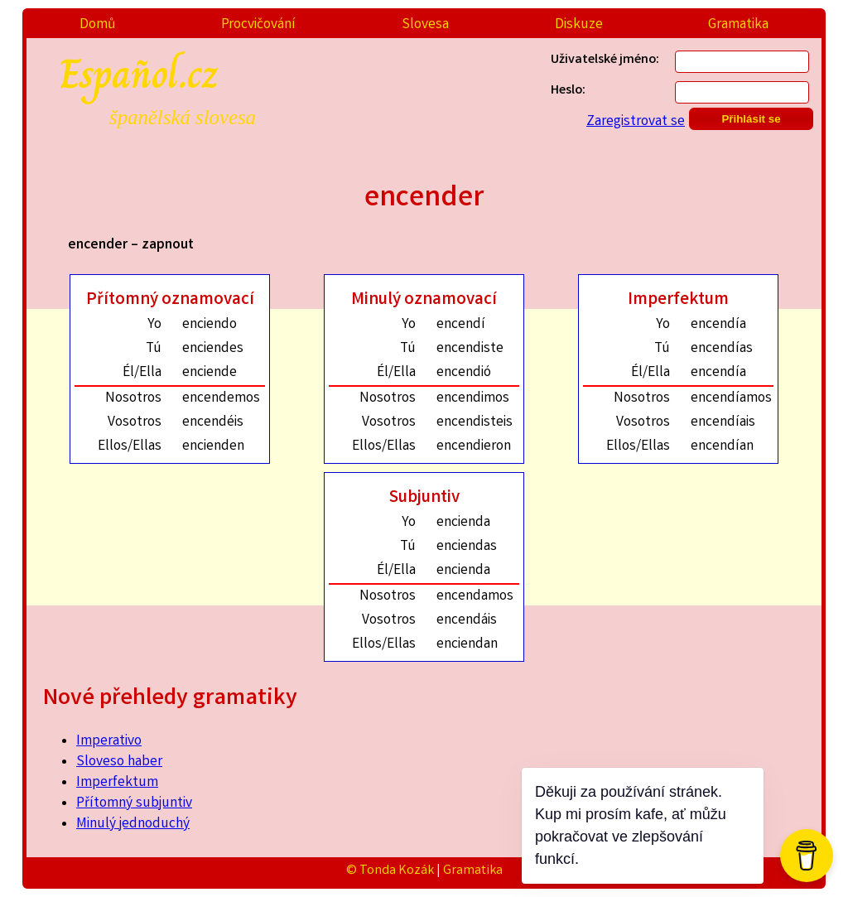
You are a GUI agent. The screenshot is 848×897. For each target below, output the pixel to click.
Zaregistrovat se (635, 122)
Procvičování (258, 25)
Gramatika (738, 25)
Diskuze (579, 25)
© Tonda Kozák (390, 870)
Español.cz (198, 85)
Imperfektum (117, 783)
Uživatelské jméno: (605, 60)
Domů (98, 25)
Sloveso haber (119, 762)
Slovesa (425, 25)
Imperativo (109, 741)
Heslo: (568, 90)
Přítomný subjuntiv (134, 803)
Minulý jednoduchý (133, 824)
